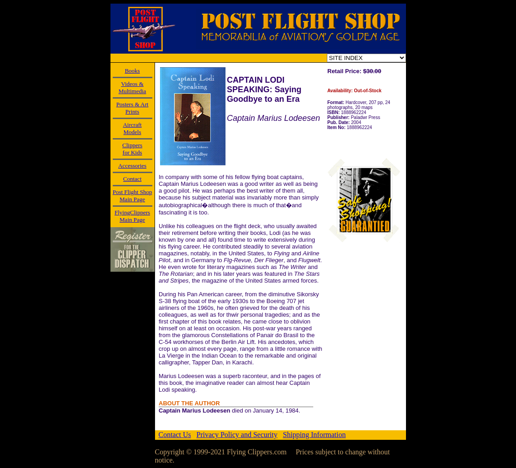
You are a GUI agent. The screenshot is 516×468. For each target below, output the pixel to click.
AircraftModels (132, 128)
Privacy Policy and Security (236, 434)
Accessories (132, 165)
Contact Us (175, 434)
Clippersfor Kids (132, 149)
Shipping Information (314, 434)
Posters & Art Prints (132, 108)
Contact (132, 178)
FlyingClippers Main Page (132, 216)
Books (132, 70)
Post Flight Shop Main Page (132, 196)
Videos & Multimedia (132, 87)
